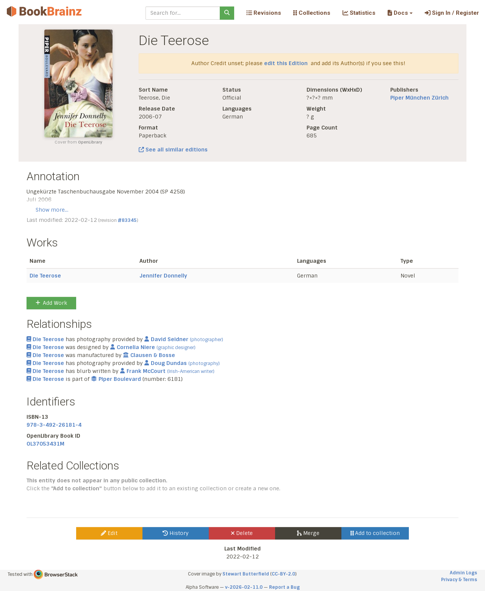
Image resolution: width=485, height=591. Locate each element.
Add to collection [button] (375, 533)
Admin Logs (463, 573)
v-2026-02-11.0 (244, 587)
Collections (311, 12)
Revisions (263, 12)
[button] (400, 12)
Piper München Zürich (419, 97)
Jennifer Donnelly (163, 275)
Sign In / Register (452, 12)
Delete (242, 533)
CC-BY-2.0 (283, 574)
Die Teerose (45, 275)
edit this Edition (286, 63)
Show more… (52, 209)
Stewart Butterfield (245, 574)
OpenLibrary (90, 142)
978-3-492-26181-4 (54, 424)
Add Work (51, 302)
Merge (308, 533)
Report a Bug (284, 587)
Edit (109, 533)
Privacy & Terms (459, 580)
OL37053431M (45, 443)
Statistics (359, 12)
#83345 (127, 220)
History (176, 533)
